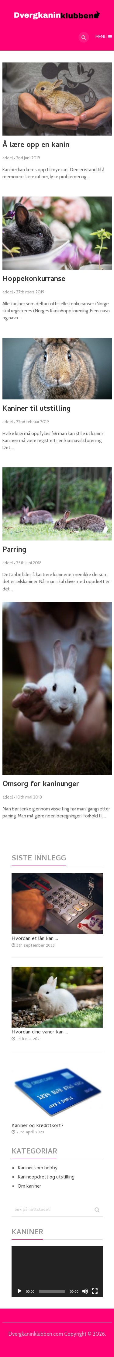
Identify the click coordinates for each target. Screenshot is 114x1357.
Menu (101, 37)
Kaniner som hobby (37, 1168)
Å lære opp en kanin (35, 145)
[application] (57, 1271)
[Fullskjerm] (95, 1291)
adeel (7, 158)
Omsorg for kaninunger (40, 785)
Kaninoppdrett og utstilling (46, 1178)
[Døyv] (85, 1291)
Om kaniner (29, 1187)
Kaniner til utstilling (36, 409)
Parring (14, 550)
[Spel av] (19, 1291)
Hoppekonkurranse (33, 280)
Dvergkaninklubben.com (36, 1334)
